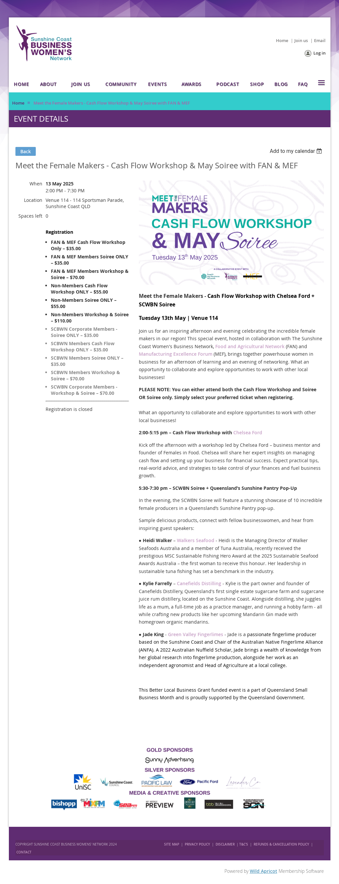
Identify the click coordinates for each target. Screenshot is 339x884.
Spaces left (30, 216)
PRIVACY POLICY (197, 844)
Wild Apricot (263, 871)
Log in (319, 53)
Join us (301, 40)
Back (25, 151)
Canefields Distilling (199, 583)
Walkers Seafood (195, 540)
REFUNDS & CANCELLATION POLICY (282, 844)
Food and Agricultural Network (250, 346)
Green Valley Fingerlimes (195, 634)
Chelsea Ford (247, 432)
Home (282, 40)
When (36, 183)
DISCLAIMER (225, 844)
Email (320, 40)
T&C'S (243, 844)
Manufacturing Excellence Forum (175, 354)
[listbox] (297, 151)
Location (33, 200)
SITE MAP (171, 844)
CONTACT (24, 852)
